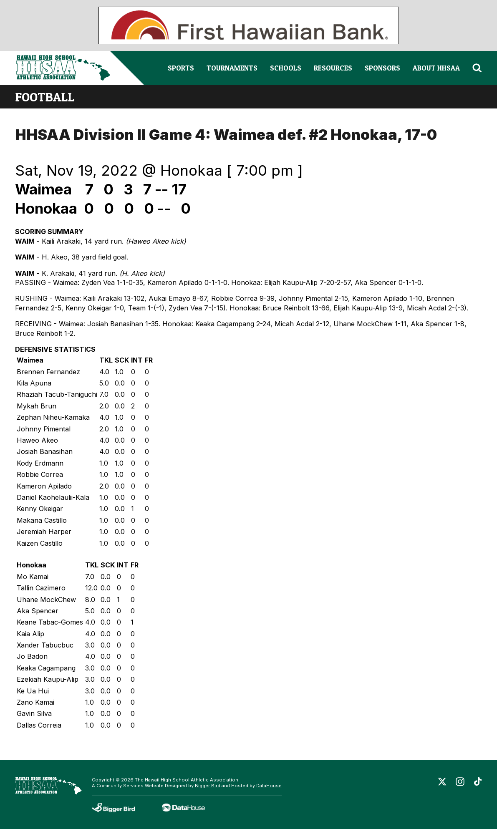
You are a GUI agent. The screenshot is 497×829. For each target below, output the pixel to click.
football (44, 96)
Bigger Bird (207, 786)
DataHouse (269, 786)
